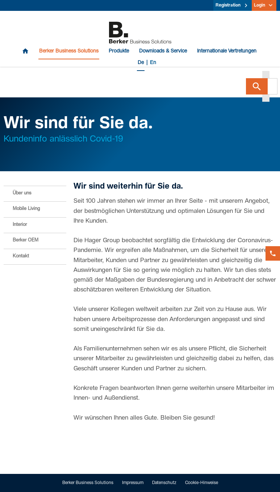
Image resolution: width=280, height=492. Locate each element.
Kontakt (21, 256)
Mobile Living (26, 209)
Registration (228, 5)
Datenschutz (164, 483)
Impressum (132, 483)
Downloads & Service (163, 51)
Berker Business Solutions (69, 51)
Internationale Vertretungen (226, 51)
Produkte (119, 51)
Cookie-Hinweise (201, 483)
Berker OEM (25, 240)
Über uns (22, 193)
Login (259, 5)
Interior (20, 225)
